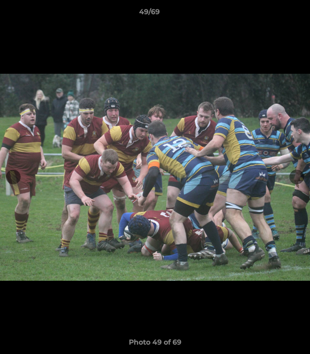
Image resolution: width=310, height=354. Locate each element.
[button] (275, 14)
